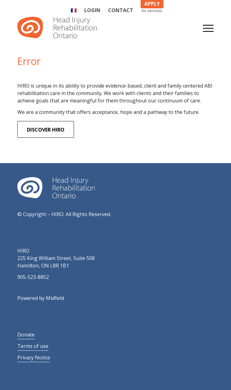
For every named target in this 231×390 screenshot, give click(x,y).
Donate (26, 334)
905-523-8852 (33, 277)
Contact (120, 10)
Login (92, 10)
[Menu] (205, 27)
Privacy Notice (33, 357)
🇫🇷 (74, 10)
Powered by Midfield (40, 298)
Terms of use (32, 346)
